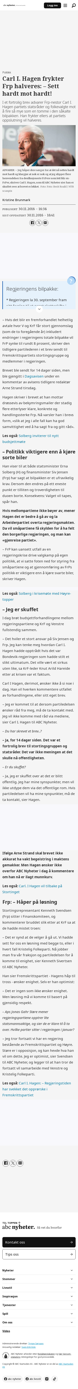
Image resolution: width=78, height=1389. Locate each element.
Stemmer (8, 1279)
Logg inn (52, 5)
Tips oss (12, 1254)
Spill (5, 1314)
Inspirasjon (10, 1296)
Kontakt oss (15, 1242)
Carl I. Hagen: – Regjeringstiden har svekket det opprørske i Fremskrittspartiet (36, 1089)
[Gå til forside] (14, 5)
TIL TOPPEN (9, 1222)
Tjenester (9, 1305)
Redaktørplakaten (46, 1353)
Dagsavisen (34, 376)
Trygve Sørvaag (35, 1343)
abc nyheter (14, 1379)
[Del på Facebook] (32, 223)
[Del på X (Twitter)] (39, 223)
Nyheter (8, 1270)
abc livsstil (35, 1379)
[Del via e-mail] (45, 223)
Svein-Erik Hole (29, 1347)
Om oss (7, 1322)
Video (6, 1331)
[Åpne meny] (65, 5)
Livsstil (7, 1288)
